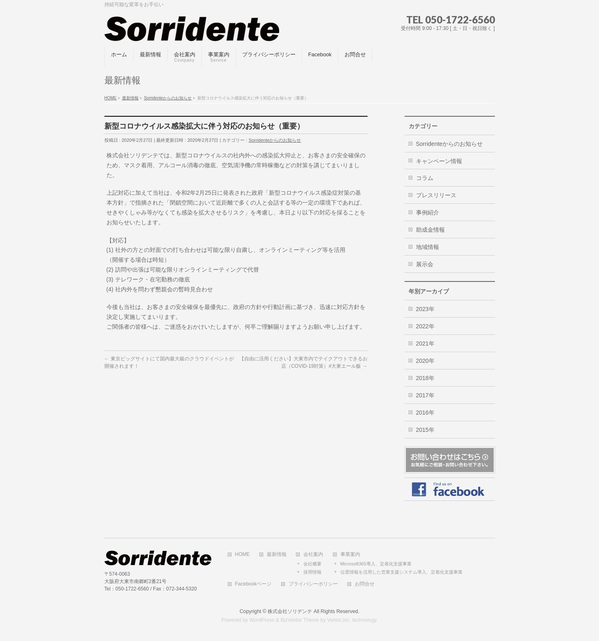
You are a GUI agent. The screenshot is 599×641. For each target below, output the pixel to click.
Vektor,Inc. (339, 620)
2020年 (425, 360)
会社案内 (313, 554)
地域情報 (427, 247)
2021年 (425, 343)
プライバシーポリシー (313, 584)
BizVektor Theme (299, 620)
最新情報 (277, 554)
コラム (424, 178)
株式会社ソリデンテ (290, 611)
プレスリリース (436, 195)
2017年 (425, 395)
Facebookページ (253, 584)
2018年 (425, 378)
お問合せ (365, 584)
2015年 (425, 430)
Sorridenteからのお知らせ (275, 140)
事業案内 (350, 554)
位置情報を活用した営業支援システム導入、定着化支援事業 (401, 572)
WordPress (262, 620)
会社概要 (312, 563)
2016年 (425, 412)
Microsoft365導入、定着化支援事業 (376, 563)
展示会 (424, 264)
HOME (242, 554)
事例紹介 (427, 212)
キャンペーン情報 (439, 161)
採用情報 (312, 572)
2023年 (425, 309)
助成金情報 (430, 229)
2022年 (425, 326)
